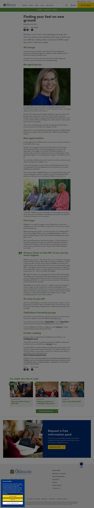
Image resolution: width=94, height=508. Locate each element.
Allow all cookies (12, 496)
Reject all (13, 499)
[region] (13, 493)
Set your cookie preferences (13, 503)
